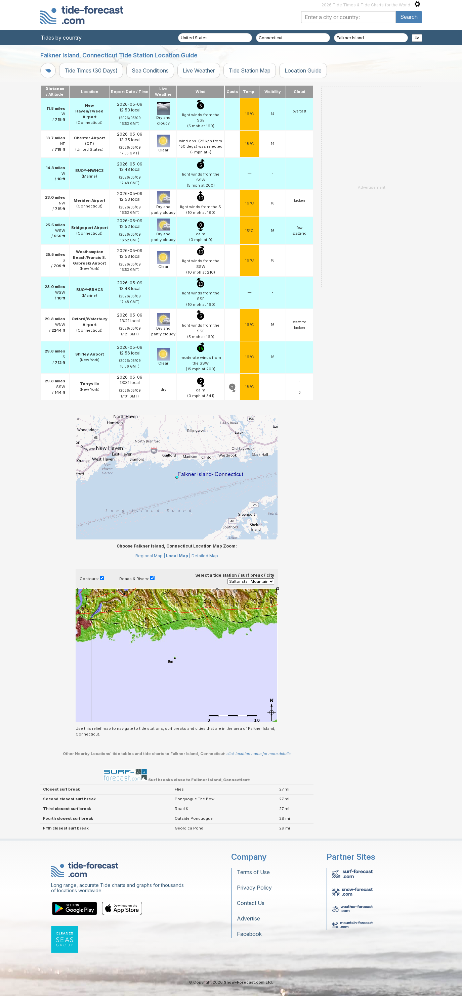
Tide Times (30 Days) (91, 70)
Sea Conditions (150, 70)
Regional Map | (150, 555)
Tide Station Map (249, 70)
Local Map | (178, 555)
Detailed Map (205, 555)
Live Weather (199, 70)
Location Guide (303, 70)
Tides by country (61, 37)
